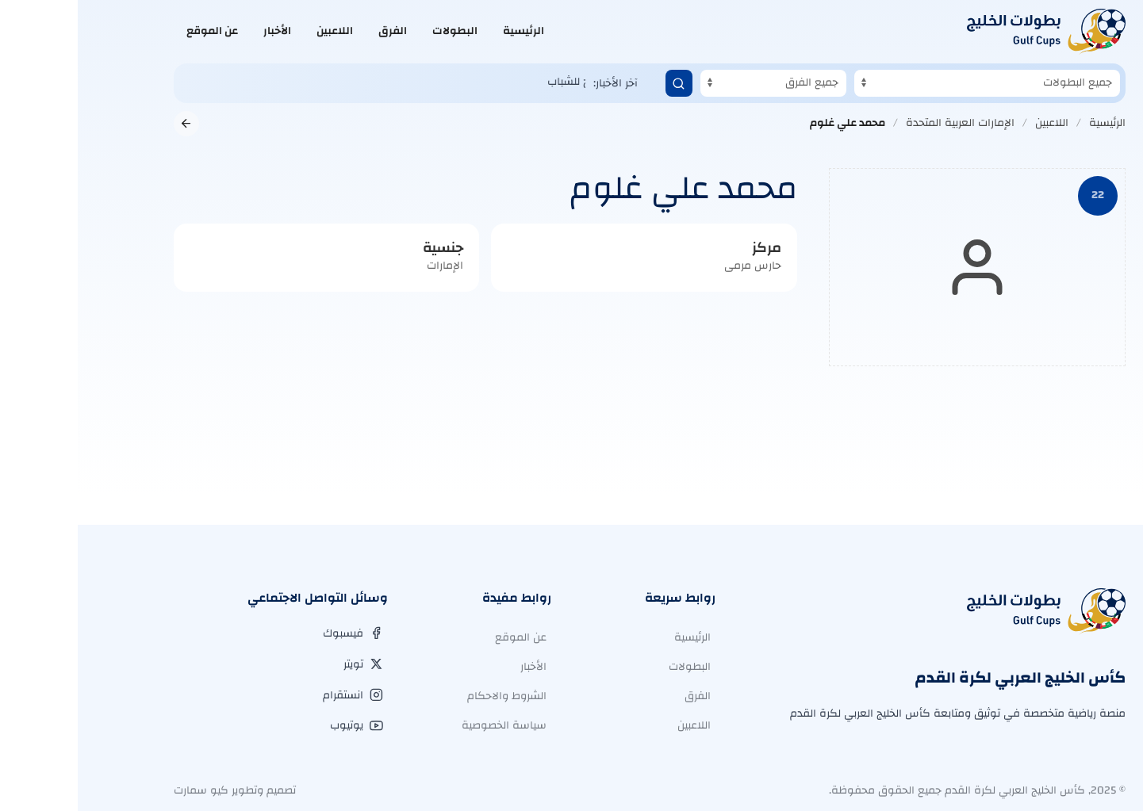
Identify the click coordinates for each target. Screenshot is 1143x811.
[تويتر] (285, 664)
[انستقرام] (275, 695)
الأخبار (199, 31)
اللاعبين (257, 31)
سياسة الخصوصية (426, 725)
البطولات (377, 31)
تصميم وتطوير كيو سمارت (157, 790)
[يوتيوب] (278, 725)
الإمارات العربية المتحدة (882, 123)
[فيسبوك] (275, 633)
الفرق (315, 31)
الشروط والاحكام (429, 696)
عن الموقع (134, 31)
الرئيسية (445, 31)
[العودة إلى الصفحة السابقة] (108, 123)
